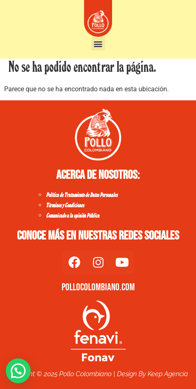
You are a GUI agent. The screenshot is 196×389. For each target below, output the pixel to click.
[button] (98, 43)
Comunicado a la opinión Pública (72, 216)
